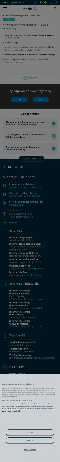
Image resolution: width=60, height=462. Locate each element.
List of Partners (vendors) (10, 411)
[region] (30, 418)
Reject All (30, 440)
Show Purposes (30, 450)
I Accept (30, 432)
